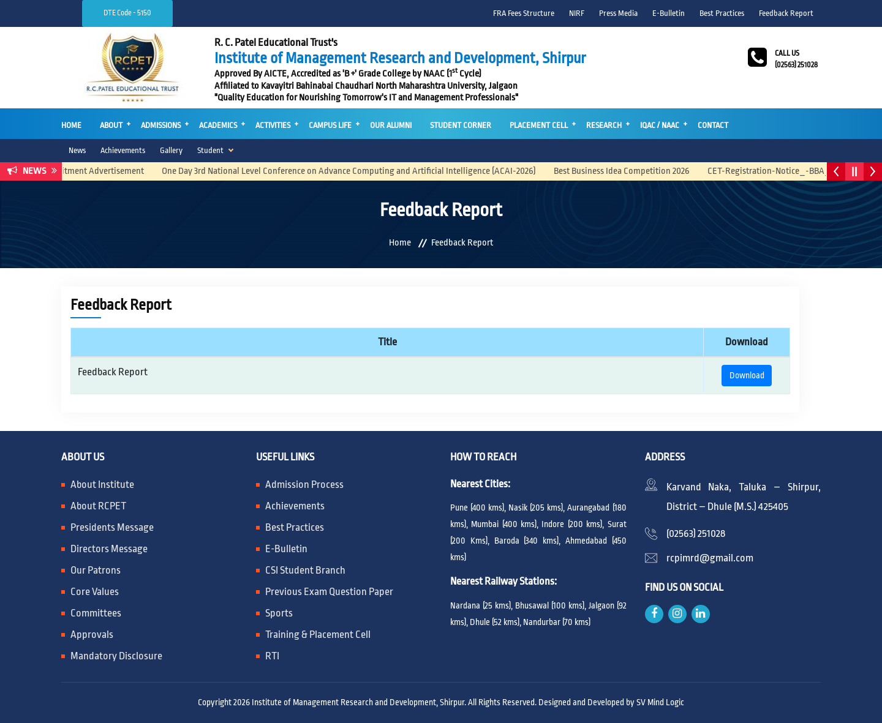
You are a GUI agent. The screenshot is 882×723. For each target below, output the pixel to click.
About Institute (102, 484)
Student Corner (460, 125)
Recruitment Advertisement (99, 171)
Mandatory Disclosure (116, 656)
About (111, 125)
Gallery (171, 150)
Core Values (94, 592)
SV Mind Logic (660, 702)
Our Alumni (391, 125)
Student (210, 150)
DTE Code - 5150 (127, 13)
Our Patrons (95, 570)
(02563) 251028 (695, 533)
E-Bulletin (668, 13)
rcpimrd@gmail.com (709, 558)
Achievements (122, 150)
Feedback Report (786, 13)
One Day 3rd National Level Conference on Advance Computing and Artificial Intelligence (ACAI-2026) (356, 171)
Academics (218, 125)
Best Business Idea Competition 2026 (629, 171)
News (77, 150)
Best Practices (721, 13)
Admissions (161, 125)
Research (604, 125)
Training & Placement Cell (318, 634)
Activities (272, 125)
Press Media (618, 13)
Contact (713, 125)
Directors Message (109, 549)
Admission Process (304, 484)
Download (746, 375)
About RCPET (98, 506)
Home (71, 125)
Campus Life (330, 125)
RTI (272, 656)
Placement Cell (539, 125)
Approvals (91, 634)
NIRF (576, 13)
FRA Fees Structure (523, 13)
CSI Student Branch (305, 570)
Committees (95, 613)
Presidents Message (112, 527)
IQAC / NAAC (659, 125)
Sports (279, 613)
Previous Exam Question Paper (329, 592)
